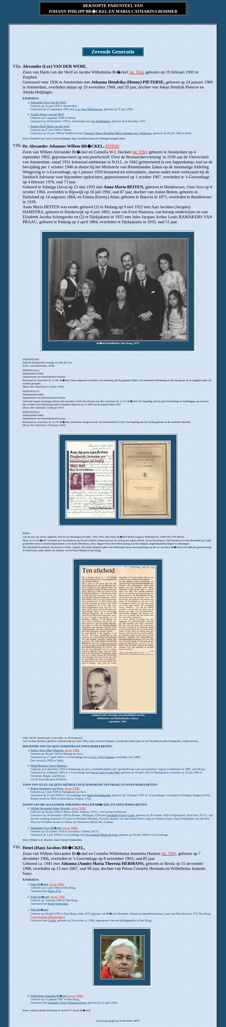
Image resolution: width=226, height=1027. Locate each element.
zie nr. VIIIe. (57, 884)
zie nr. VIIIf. (58, 896)
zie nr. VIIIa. (72, 750)
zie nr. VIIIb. (72, 788)
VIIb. (17, 145)
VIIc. (17, 847)
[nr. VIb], (140, 152)
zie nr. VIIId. (70, 828)
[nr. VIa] (136, 72)
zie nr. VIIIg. (75, 995)
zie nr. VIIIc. (78, 808)
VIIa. (17, 66)
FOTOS (112, 146)
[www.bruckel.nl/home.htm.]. (48, 917)
